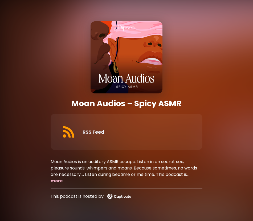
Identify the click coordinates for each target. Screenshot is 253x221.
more (57, 181)
